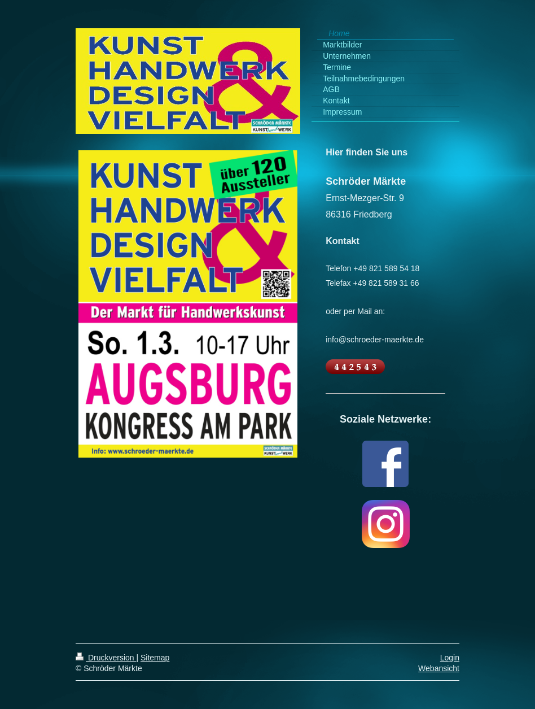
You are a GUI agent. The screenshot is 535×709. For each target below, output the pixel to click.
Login (449, 657)
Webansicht (438, 668)
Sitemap (155, 657)
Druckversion (106, 657)
